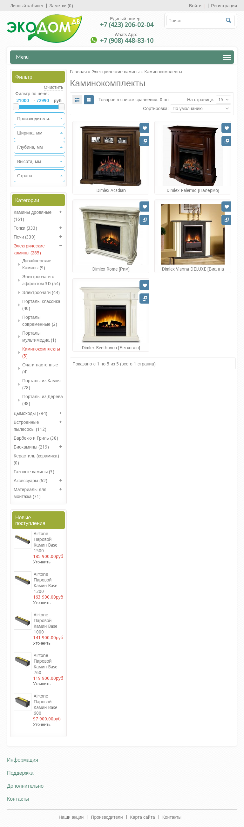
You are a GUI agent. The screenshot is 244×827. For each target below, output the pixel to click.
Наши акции (71, 817)
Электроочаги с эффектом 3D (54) (41, 280)
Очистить (53, 87)
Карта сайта (142, 817)
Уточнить (42, 562)
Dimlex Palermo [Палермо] (192, 190)
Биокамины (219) (31, 447)
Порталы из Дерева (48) (42, 400)
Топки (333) (25, 228)
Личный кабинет (27, 5)
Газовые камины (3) (34, 471)
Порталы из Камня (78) (41, 384)
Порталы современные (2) (39, 321)
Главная (78, 71)
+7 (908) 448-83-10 (126, 40)
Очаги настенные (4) (40, 368)
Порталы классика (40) (41, 305)
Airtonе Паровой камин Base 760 (45, 664)
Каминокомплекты (163, 71)
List (77, 99)
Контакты (171, 817)
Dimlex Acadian (111, 190)
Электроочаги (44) (41, 292)
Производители (107, 817)
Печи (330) (25, 237)
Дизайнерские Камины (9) (36, 264)
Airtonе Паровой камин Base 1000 (45, 623)
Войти (195, 5)
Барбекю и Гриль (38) (36, 438)
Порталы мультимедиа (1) (39, 337)
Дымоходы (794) (30, 413)
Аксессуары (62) (30, 480)
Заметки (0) (61, 5)
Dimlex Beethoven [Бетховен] (111, 347)
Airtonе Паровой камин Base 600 (45, 704)
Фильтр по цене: (32, 93)
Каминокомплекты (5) (41, 352)
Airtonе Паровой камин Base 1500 (45, 542)
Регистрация (224, 5)
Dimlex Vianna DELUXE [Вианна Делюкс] (193, 271)
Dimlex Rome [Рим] (111, 269)
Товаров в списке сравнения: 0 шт (133, 99)
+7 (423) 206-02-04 (126, 25)
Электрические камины (115, 71)
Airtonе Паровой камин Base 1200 (45, 583)
